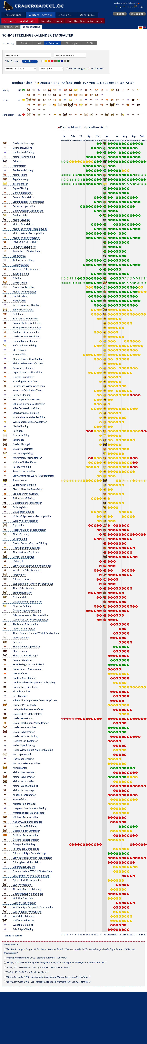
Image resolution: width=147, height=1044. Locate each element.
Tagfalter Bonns (51, 21)
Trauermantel (13, 15)
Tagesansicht (11, 26)
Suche (121, 13)
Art (39, 43)
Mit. (64, 140)
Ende (67, 140)
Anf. (62, 140)
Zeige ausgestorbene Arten (87, 68)
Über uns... (66, 15)
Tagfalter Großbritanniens (84, 21)
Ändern (29, 61)
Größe (90, 43)
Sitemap (139, 13)
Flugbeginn (72, 43)
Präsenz (53, 43)
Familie (25, 43)
